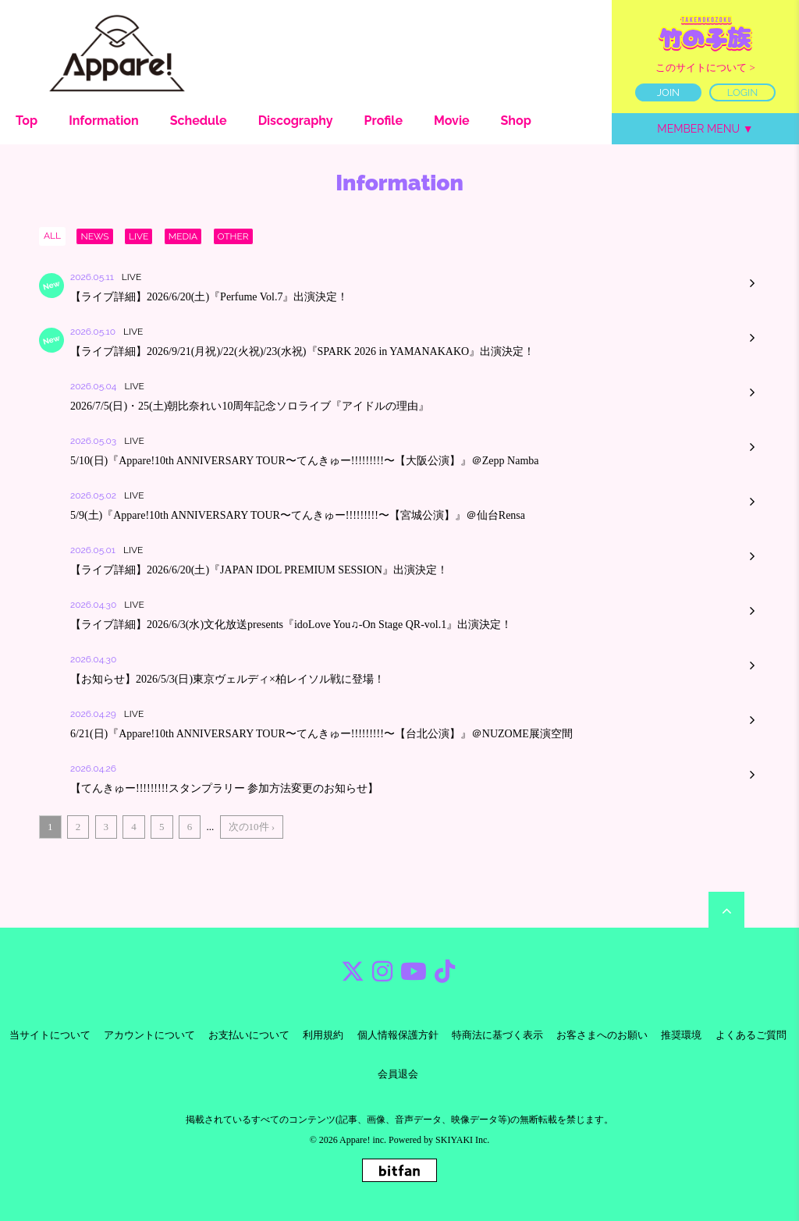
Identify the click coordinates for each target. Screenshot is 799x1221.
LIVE (138, 236)
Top (26, 120)
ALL (52, 235)
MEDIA (183, 236)
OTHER (233, 236)
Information (104, 120)
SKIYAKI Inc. (462, 1139)
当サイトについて (50, 1035)
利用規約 (323, 1035)
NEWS (94, 236)
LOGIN (742, 92)
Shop (516, 120)
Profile (383, 120)
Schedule (198, 120)
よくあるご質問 (751, 1035)
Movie (452, 120)
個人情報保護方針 (398, 1035)
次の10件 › (252, 826)
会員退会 (398, 1074)
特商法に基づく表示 (497, 1035)
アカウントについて (149, 1035)
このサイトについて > (705, 67)
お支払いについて (248, 1035)
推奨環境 (681, 1035)
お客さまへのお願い (602, 1035)
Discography (295, 120)
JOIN (668, 92)
